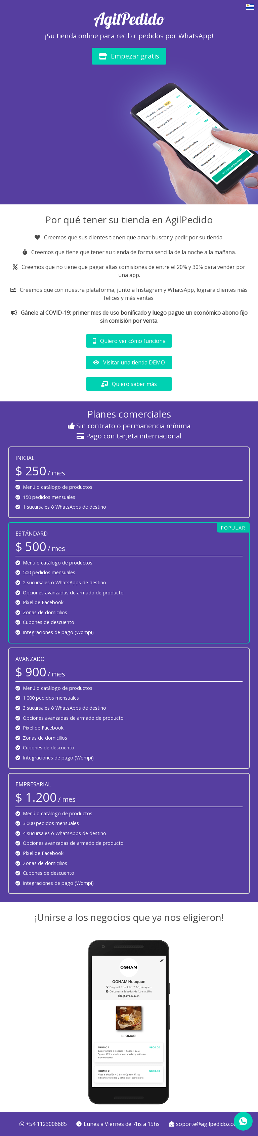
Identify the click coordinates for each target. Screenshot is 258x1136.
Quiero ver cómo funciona (129, 341)
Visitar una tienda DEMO (129, 362)
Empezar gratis (129, 56)
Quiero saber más (129, 384)
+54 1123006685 (44, 1124)
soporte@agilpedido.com (204, 1124)
